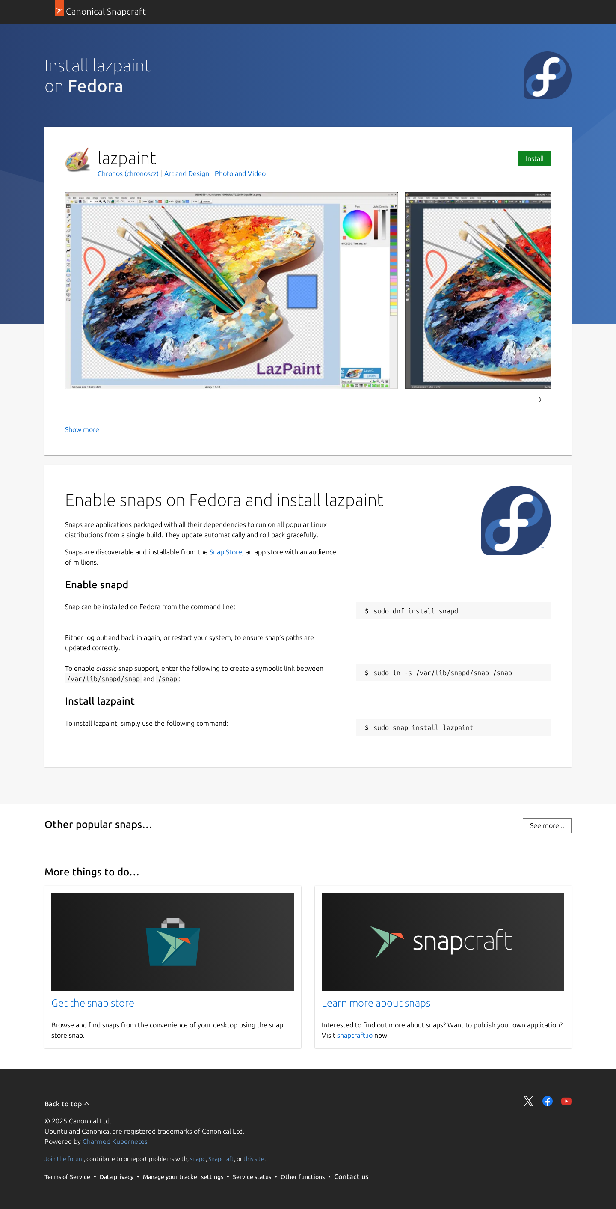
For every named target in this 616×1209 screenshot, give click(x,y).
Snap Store (226, 552)
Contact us (351, 1176)
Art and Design (186, 173)
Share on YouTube (566, 1101)
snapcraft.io (355, 1035)
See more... (547, 825)
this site (253, 1158)
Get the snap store (92, 1003)
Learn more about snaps (376, 1003)
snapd (198, 1158)
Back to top (67, 1104)
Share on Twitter (529, 1101)
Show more (82, 429)
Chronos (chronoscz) (129, 173)
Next (540, 400)
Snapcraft (221, 1158)
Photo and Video (240, 173)
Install (535, 158)
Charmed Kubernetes (115, 1141)
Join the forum (64, 1158)
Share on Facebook (547, 1101)
